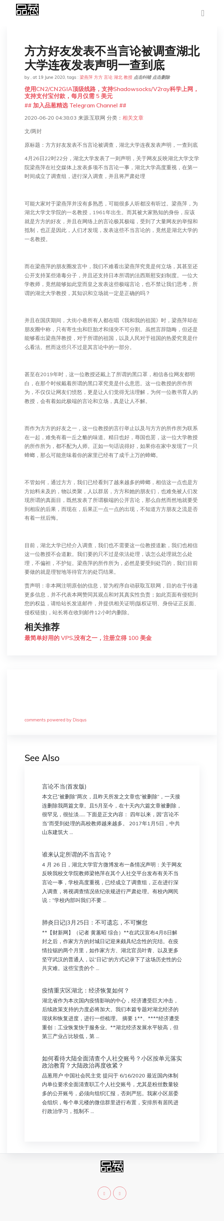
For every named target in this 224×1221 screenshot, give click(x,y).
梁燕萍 (86, 77)
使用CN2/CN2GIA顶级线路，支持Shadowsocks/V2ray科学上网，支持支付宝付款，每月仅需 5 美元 (111, 92)
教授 (128, 77)
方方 (98, 77)
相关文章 (133, 117)
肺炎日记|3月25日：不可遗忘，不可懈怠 (95, 922)
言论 (108, 77)
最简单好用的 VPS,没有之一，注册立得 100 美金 (88, 637)
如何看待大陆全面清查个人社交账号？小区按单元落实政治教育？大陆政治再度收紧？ (112, 1062)
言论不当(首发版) (64, 786)
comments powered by (55, 720)
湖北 (118, 77)
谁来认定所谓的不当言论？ (77, 854)
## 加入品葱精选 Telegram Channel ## (75, 105)
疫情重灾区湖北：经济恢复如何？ (86, 990)
